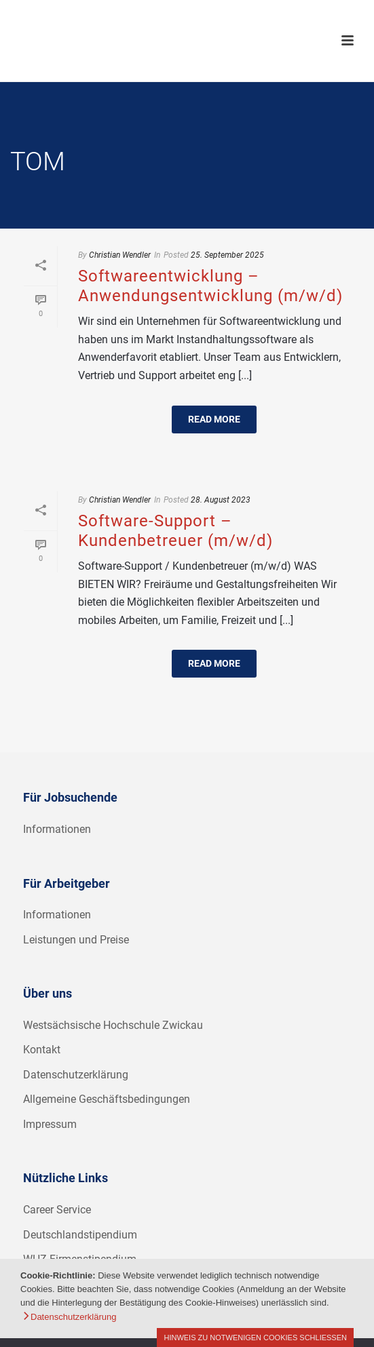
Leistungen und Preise (76, 939)
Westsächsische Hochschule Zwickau (113, 1025)
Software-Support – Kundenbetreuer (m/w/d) (175, 530)
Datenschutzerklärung (75, 1074)
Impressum (50, 1124)
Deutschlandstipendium (80, 1234)
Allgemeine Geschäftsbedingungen (106, 1099)
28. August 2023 (220, 500)
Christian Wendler (120, 255)
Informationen (57, 829)
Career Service (57, 1209)
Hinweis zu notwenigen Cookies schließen (255, 1337)
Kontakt (41, 1049)
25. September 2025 (227, 255)
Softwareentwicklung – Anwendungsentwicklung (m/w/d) (210, 286)
